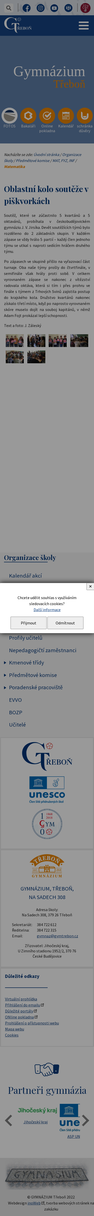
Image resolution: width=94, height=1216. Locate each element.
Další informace (47, 609)
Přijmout (28, 622)
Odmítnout (65, 622)
